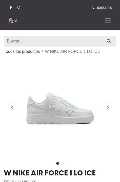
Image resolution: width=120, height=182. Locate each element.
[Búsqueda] (109, 41)
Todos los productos (22, 51)
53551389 (104, 8)
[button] (12, 107)
